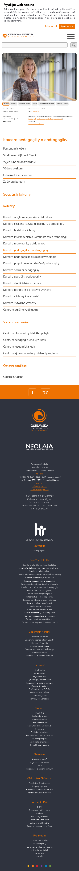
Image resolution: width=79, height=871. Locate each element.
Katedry (9, 206)
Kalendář (39, 856)
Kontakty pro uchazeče (39, 699)
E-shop (39, 814)
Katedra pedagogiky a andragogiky (39, 119)
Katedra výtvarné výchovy (19, 303)
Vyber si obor (39, 673)
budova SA (36, 111)
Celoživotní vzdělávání (17, 175)
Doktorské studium (39, 686)
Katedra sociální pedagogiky (21, 270)
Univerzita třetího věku (39, 823)
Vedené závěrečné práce (46, 104)
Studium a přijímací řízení (19, 155)
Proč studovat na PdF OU (39, 689)
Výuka (35, 104)
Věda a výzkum (13, 168)
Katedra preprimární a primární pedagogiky (31, 263)
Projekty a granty (62, 104)
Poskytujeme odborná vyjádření (39, 847)
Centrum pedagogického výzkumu (24, 340)
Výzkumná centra (16, 322)
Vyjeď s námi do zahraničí (19, 162)
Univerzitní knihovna (39, 637)
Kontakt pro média (39, 841)
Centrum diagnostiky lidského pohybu (26, 333)
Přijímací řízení (39, 677)
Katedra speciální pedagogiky (22, 276)
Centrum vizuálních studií (19, 346)
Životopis (14, 104)
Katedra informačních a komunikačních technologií (35, 237)
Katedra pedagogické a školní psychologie (29, 257)
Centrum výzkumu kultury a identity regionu (30, 353)
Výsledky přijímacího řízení (39, 680)
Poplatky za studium (39, 732)
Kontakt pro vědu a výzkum (39, 793)
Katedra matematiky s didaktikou (24, 243)
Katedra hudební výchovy (19, 230)
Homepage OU (39, 551)
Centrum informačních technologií (39, 649)
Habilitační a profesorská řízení (39, 790)
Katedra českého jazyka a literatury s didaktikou (33, 223)
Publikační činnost (24, 104)
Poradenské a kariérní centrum (39, 656)
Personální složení (14, 148)
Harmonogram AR (39, 723)
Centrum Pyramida (39, 643)
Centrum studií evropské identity (40, 619)
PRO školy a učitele (39, 817)
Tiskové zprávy (39, 844)
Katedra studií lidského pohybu (22, 283)
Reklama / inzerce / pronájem (39, 826)
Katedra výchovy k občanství (21, 296)
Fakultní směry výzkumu (39, 783)
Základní (6, 104)
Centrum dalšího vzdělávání (20, 309)
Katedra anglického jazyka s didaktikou (28, 217)
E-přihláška (40, 670)
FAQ (40, 766)
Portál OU (39, 713)
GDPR (39, 807)
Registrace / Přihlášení (39, 762)
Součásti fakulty (17, 194)
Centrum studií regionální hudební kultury (40, 622)
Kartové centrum (39, 653)
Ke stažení (39, 853)
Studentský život (39, 696)
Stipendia (39, 729)
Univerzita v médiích (39, 850)
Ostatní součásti (15, 366)
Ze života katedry (14, 181)
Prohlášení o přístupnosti (39, 810)
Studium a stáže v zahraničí (39, 726)
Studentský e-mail (39, 716)
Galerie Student (13, 377)
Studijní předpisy (39, 739)
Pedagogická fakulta (56, 119)
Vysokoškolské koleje (39, 646)
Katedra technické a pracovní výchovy (27, 289)
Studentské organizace (40, 742)
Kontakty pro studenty (39, 745)
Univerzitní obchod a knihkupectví (39, 640)
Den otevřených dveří (39, 692)
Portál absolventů (39, 759)
